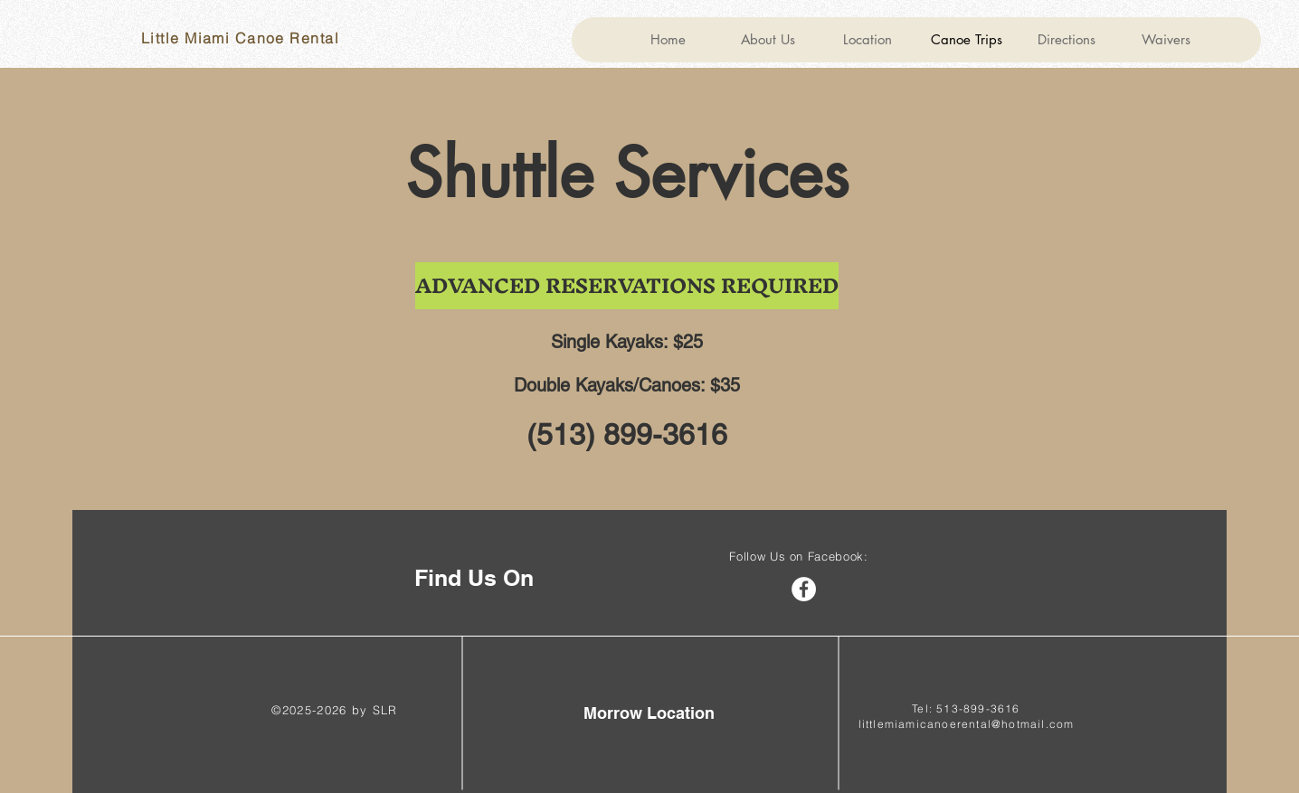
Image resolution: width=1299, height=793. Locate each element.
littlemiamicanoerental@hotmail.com (966, 724)
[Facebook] (804, 589)
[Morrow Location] (649, 713)
